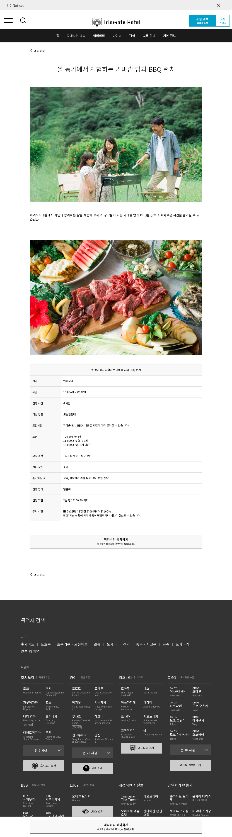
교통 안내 (149, 35)
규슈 (166, 644)
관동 (97, 644)
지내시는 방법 (76, 35)
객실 (132, 35)
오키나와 (182, 644)
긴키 (126, 644)
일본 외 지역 (30, 651)
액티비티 (99, 35)
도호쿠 (46, 644)
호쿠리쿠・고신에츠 (72, 644)
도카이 (112, 644)
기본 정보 (169, 35)
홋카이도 (27, 644)
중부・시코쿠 (146, 644)
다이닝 (117, 35)
